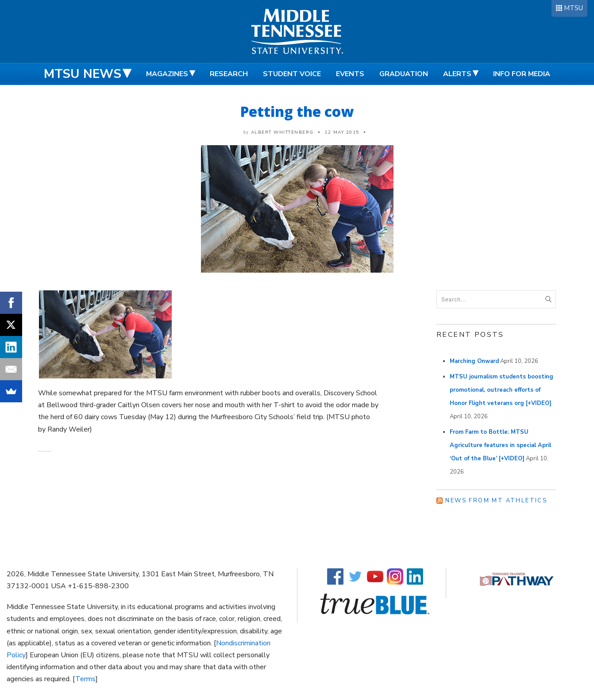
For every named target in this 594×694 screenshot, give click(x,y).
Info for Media (521, 74)
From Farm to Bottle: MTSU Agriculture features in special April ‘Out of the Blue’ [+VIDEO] (500, 445)
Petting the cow (297, 111)
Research (229, 74)
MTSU (573, 8)
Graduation (403, 74)
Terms (85, 679)
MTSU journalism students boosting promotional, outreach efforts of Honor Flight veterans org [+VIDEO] (501, 390)
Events (350, 74)
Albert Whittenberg (282, 132)
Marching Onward (474, 361)
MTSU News (82, 74)
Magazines (167, 74)
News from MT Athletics (496, 501)
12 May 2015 (341, 132)
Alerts (457, 74)
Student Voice (292, 74)
